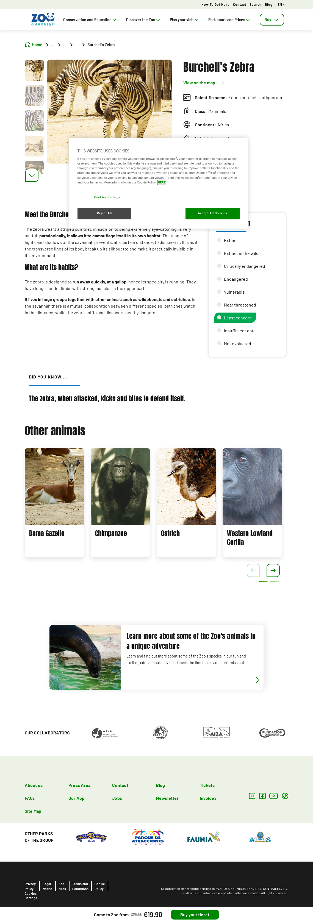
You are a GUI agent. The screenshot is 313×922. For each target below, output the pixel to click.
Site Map (33, 811)
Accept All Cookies (212, 213)
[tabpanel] (54, 502)
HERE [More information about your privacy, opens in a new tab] (161, 182)
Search (256, 4)
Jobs (117, 798)
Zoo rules (62, 886)
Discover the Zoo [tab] (143, 19)
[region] (158, 183)
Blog (269, 4)
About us (34, 785)
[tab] (272, 20)
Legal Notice (47, 886)
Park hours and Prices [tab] (229, 19)
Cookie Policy (100, 886)
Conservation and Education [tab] (90, 19)
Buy (272, 19)
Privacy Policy (30, 886)
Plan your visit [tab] (185, 19)
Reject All (104, 213)
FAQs (30, 798)
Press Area (79, 785)
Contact (239, 4)
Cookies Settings (31, 896)
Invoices (208, 798)
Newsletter (167, 798)
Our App (76, 798)
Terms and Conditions (80, 886)
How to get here (215, 4)
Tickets (207, 785)
